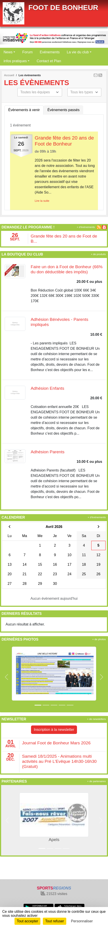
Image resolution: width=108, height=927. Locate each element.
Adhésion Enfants (47, 388)
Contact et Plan (49, 61)
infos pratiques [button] (15, 61)
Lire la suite (42, 200)
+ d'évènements (86, 227)
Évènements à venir (24, 110)
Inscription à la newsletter (54, 729)
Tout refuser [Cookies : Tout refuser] (54, 921)
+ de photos (99, 639)
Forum (27, 52)
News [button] (8, 52)
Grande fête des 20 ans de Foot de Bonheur (64, 141)
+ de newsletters (96, 719)
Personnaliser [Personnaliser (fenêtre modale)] (82, 921)
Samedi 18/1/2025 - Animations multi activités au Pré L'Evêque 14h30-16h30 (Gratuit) (59, 761)
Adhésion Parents (47, 452)
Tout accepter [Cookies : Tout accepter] (27, 921)
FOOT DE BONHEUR (63, 8)
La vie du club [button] (78, 52)
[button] (6, 677)
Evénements (50, 52)
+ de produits (98, 254)
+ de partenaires (96, 781)
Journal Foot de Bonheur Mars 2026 (56, 743)
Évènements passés (63, 110)
